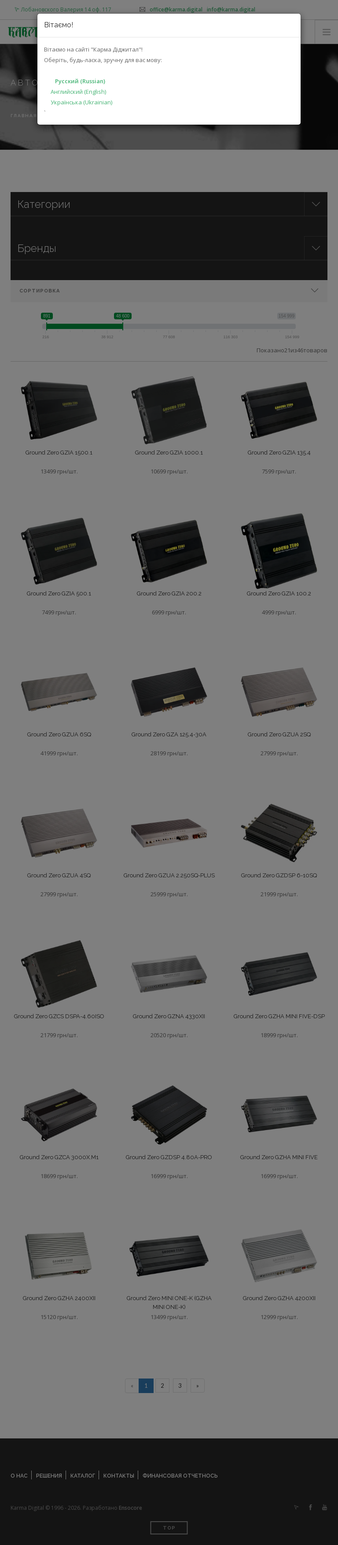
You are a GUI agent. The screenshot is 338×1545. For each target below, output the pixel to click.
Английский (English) (78, 92)
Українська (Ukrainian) (81, 102)
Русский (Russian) (80, 81)
